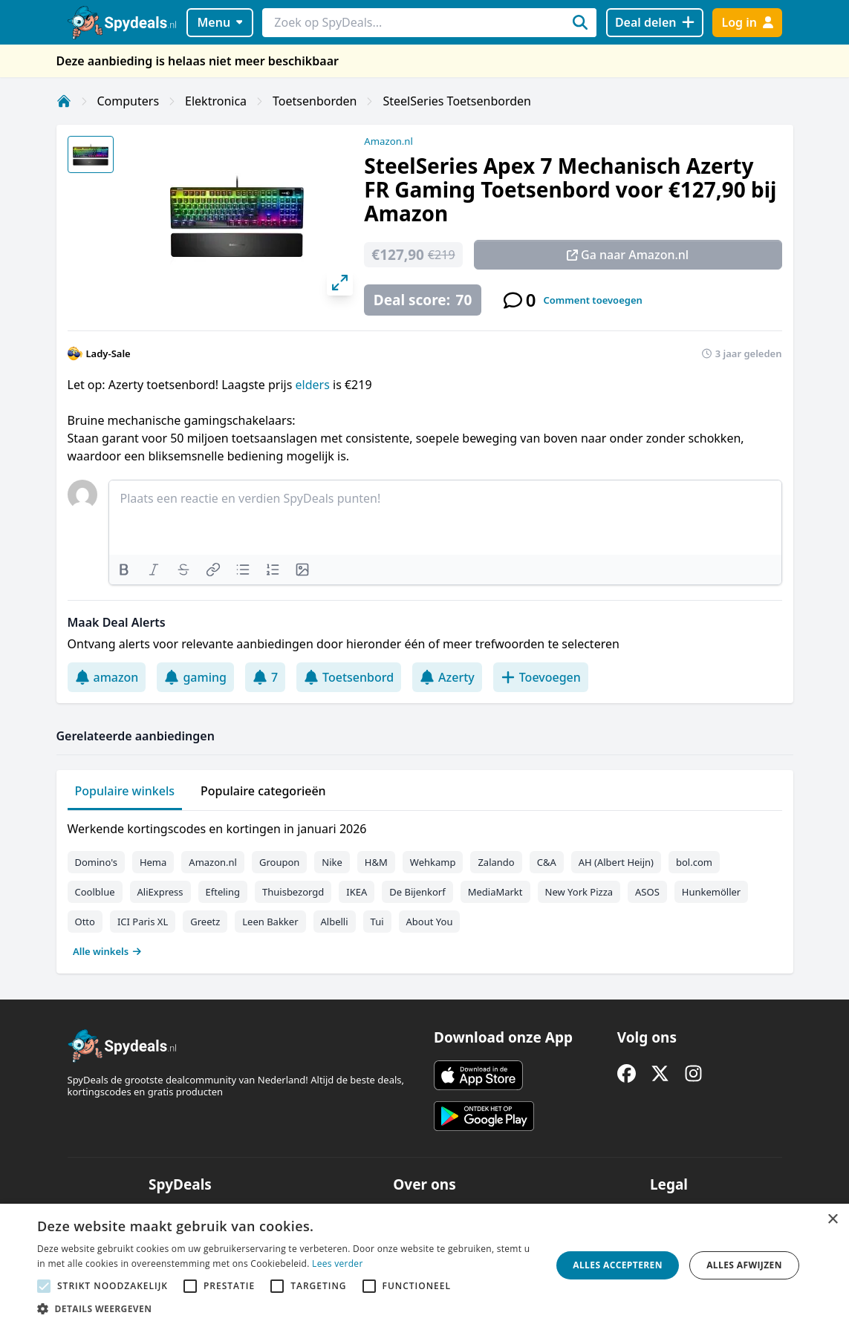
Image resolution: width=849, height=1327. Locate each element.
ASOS (647, 892)
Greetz (205, 921)
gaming (195, 677)
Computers (128, 101)
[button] (286, 1308)
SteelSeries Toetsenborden (457, 101)
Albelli (334, 921)
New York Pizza (579, 892)
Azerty (447, 677)
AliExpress (160, 892)
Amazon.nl (388, 141)
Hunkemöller (711, 892)
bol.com (694, 862)
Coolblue (95, 892)
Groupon (279, 862)
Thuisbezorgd (293, 892)
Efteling (223, 892)
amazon (107, 677)
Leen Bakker (270, 921)
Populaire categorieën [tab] (263, 791)
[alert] (424, 1265)
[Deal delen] (654, 22)
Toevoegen (541, 677)
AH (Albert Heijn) (616, 862)
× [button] (832, 1219)
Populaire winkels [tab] (125, 791)
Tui (377, 921)
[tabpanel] (425, 886)
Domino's (96, 862)
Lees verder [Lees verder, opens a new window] (337, 1263)
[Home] (63, 101)
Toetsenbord (349, 677)
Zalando (496, 862)
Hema (153, 862)
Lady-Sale (108, 353)
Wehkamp (433, 862)
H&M (376, 862)
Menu (219, 22)
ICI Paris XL (142, 921)
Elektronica (216, 101)
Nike (332, 862)
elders (313, 384)
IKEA (356, 892)
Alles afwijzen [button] (744, 1265)
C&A (546, 862)
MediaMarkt (495, 892)
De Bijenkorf (417, 892)
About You (429, 921)
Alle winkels (107, 951)
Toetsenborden (315, 101)
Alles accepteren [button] (618, 1265)
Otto (85, 921)
